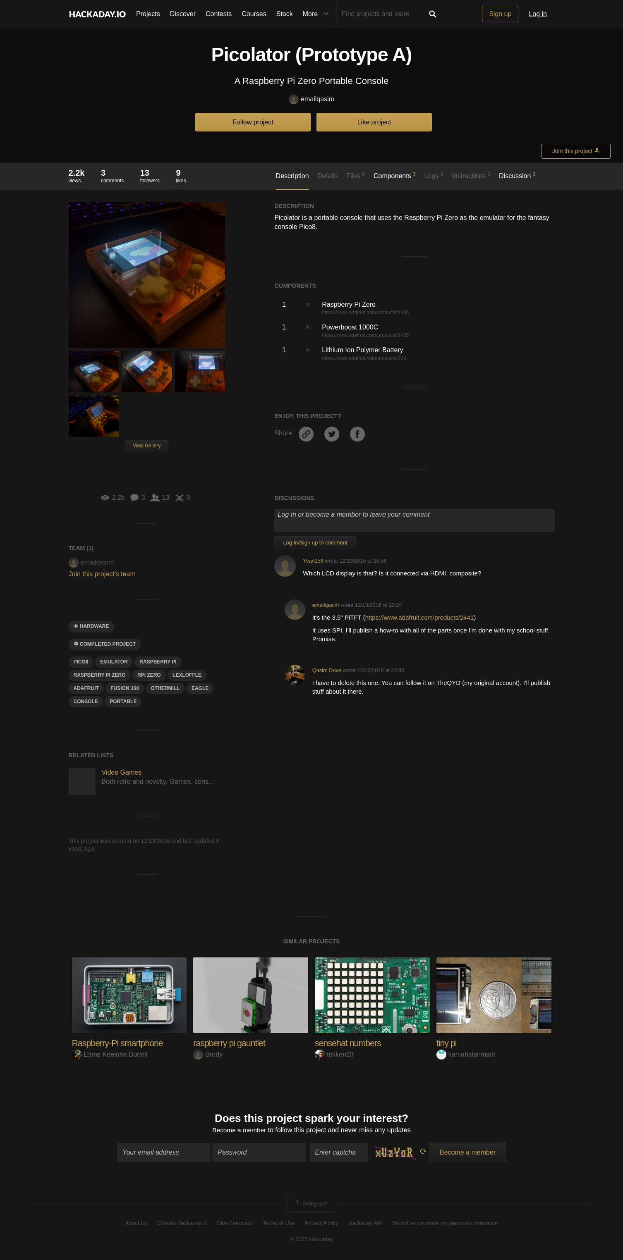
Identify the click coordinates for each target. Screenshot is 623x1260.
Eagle (200, 688)
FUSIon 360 (124, 688)
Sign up (500, 13)
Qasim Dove (326, 670)
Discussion (517, 175)
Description (292, 175)
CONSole (86, 701)
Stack (284, 13)
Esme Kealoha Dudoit (110, 1054)
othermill (165, 688)
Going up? (310, 1204)
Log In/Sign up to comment (315, 542)
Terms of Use (279, 1224)
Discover (183, 13)
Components (395, 175)
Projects (148, 13)
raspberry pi (157, 662)
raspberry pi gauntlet (230, 1043)
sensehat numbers (349, 1043)
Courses (254, 13)
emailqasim (311, 99)
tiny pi (446, 1043)
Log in (538, 13)
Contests (219, 13)
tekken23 (334, 1054)
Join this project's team (102, 574)
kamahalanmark (466, 1054)
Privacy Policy (321, 1224)
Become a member (239, 1130)
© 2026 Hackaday (311, 1239)
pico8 (81, 662)
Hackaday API (365, 1224)
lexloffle (187, 675)
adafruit (86, 688)
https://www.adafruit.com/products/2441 (419, 617)
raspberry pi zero (100, 675)
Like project (374, 122)
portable (123, 701)
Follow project (252, 122)
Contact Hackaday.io (182, 1224)
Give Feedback (235, 1224)
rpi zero (149, 675)
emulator (114, 662)
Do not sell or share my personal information (445, 1224)
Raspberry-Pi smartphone (119, 1043)
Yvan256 (313, 561)
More (318, 14)
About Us (136, 1224)
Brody (208, 1054)
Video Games (122, 772)
